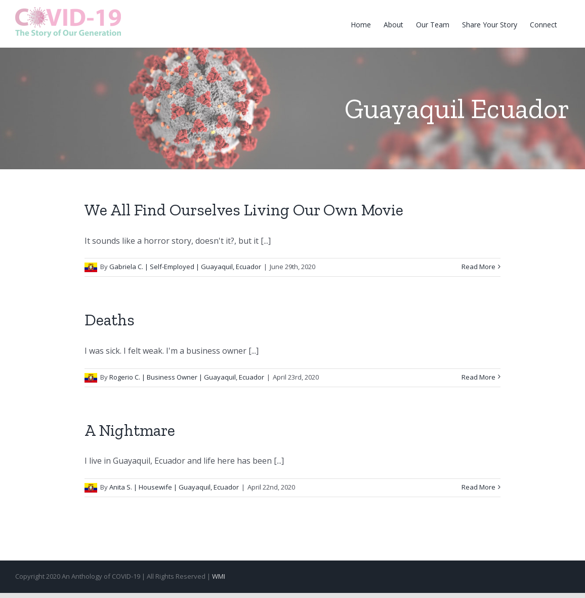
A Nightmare (130, 430)
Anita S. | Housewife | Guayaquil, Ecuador (174, 487)
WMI (218, 576)
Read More (478, 266)
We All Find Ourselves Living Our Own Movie (244, 209)
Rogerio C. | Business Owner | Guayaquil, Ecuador (186, 377)
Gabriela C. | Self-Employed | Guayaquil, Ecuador (185, 266)
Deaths (110, 319)
